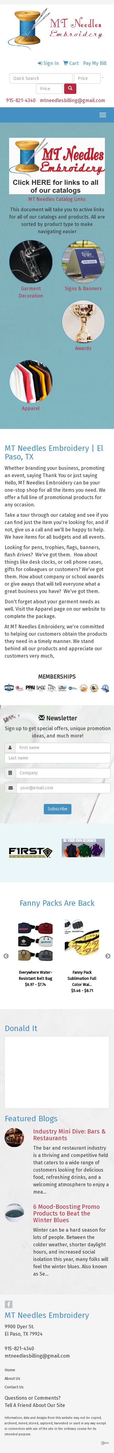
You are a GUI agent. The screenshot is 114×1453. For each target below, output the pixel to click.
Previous (6, 956)
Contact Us (14, 1387)
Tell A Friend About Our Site (35, 1405)
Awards (83, 348)
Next (108, 956)
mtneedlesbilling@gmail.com (72, 100)
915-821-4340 (21, 100)
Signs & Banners (83, 288)
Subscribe (57, 809)
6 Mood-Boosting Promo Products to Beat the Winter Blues (66, 1213)
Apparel (31, 408)
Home (10, 1370)
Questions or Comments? (32, 1398)
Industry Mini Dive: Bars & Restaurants (69, 1135)
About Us (12, 1378)
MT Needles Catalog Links (57, 199)
